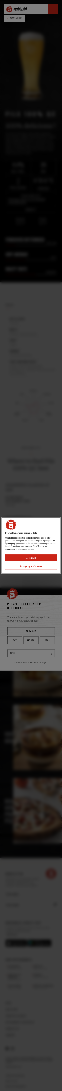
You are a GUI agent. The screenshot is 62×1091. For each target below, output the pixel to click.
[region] (30, 545)
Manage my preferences (31, 566)
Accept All (31, 557)
